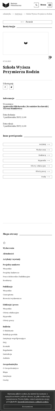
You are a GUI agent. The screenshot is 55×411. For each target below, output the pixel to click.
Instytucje (18, 14)
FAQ (4, 342)
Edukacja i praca (10, 305)
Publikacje (8, 287)
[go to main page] (12, 5)
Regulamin (7, 350)
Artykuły (42, 144)
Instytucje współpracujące (14, 338)
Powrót (29, 22)
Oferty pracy (41, 171)
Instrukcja (7, 354)
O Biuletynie (8, 331)
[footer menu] (4, 243)
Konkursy (42, 155)
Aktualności (8, 254)
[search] (36, 5)
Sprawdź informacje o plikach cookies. (33, 402)
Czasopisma (8, 294)
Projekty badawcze (11, 273)
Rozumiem (27, 406)
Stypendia (42, 160)
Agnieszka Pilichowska (14, 106)
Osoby (43, 177)
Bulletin (6, 327)
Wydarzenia (41, 150)
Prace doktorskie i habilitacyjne (16, 276)
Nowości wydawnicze (12, 298)
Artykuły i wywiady (11, 259)
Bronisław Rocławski (37, 106)
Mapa (5, 372)
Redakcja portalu (10, 334)
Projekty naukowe (11, 265)
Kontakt (6, 346)
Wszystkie (7, 269)
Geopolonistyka (10, 364)
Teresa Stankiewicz (12, 108)
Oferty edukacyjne (38, 166)
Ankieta (6, 358)
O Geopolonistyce (11, 368)
